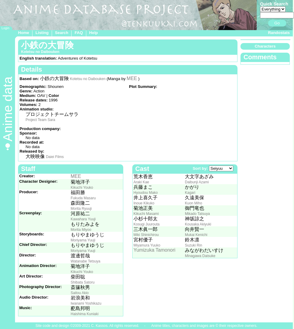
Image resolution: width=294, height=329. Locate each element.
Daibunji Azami (197, 182)
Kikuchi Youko (82, 187)
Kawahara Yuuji (83, 219)
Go (277, 23)
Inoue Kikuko (143, 203)
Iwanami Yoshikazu (86, 303)
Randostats (279, 32)
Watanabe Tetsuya (85, 261)
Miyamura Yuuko (146, 245)
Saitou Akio (80, 293)
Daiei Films (55, 157)
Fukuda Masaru (83, 198)
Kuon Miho (193, 203)
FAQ (79, 32)
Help (93, 32)
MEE (132, 78)
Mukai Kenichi (196, 235)
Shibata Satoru (82, 282)
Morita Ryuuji (81, 208)
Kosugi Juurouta (146, 224)
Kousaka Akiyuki (198, 224)
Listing (42, 32)
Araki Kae (141, 182)
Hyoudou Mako (145, 193)
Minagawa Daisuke (200, 256)
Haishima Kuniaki (85, 314)
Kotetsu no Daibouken (88, 79)
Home (23, 32)
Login (5, 28)
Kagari (190, 193)
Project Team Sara (40, 120)
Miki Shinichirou (146, 235)
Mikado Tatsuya (197, 214)
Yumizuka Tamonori (154, 250)
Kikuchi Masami (146, 214)
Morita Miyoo (81, 230)
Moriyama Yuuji (83, 240)
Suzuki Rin (193, 245)
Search (61, 32)
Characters (265, 46)
